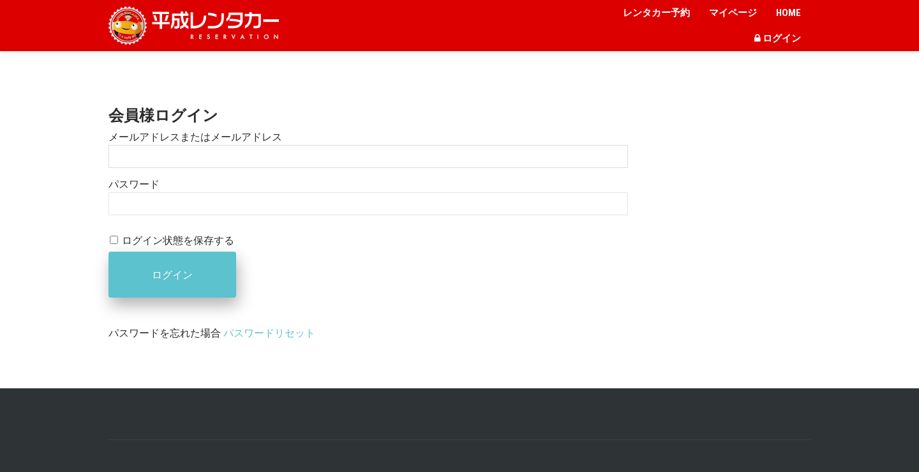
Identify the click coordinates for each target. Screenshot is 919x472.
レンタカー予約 (656, 13)
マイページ (733, 13)
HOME (788, 13)
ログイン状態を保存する (178, 240)
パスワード (134, 184)
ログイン (777, 38)
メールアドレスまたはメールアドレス (195, 137)
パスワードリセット (269, 333)
